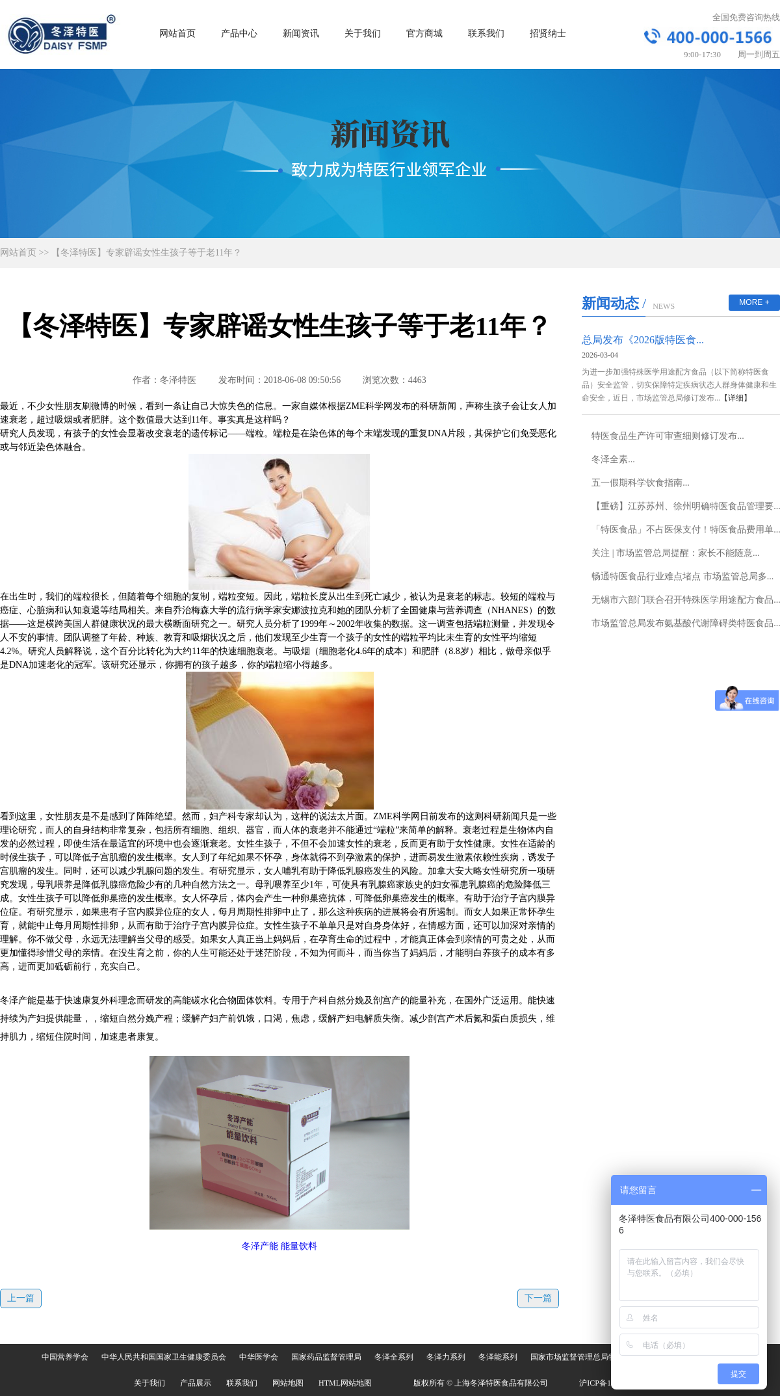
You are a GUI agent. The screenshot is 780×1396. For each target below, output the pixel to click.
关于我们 (362, 33)
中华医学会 (258, 1357)
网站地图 (288, 1383)
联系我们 (486, 33)
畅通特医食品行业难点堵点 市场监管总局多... (683, 576)
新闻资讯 (301, 33)
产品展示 (195, 1383)
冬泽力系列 (445, 1357)
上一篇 (20, 1298)
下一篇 (538, 1298)
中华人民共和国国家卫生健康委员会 (163, 1357)
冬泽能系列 (497, 1357)
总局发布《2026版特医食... (643, 339)
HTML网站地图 (345, 1383)
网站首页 (177, 33)
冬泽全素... (613, 459)
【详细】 (735, 397)
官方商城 (424, 33)
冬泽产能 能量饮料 (279, 1246)
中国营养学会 (65, 1357)
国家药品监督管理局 (326, 1357)
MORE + (754, 302)
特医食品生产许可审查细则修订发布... (668, 436)
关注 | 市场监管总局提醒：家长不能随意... (675, 553)
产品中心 (239, 33)
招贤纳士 (548, 33)
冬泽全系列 (393, 1357)
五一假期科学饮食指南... (641, 483)
